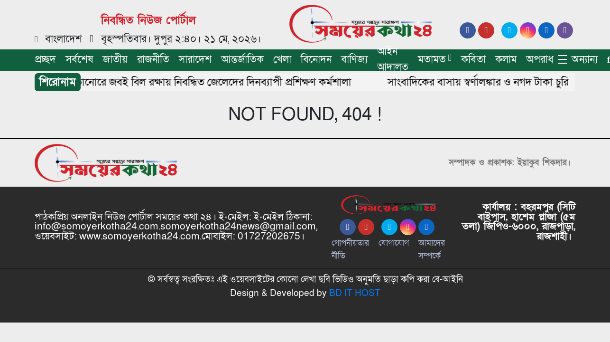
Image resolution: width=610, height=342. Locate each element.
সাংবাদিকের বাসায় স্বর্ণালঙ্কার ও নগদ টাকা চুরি (480, 82)
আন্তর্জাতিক (242, 59)
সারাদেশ (195, 59)
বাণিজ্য (354, 59)
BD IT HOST (354, 293)
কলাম (506, 59)
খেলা (282, 59)
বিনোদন (316, 59)
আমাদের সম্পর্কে (431, 249)
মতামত (432, 59)
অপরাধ (540, 59)
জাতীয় (115, 59)
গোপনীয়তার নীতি (350, 249)
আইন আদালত (392, 59)
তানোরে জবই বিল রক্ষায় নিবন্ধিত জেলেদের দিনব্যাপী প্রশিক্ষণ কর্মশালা (215, 82)
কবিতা (473, 59)
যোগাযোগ (394, 243)
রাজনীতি (153, 59)
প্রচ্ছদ (45, 59)
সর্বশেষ (79, 59)
